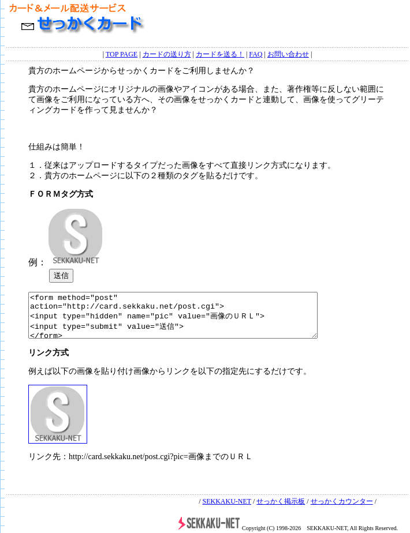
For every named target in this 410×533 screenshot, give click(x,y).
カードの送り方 (167, 53)
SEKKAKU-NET (226, 501)
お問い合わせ (288, 53)
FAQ (255, 53)
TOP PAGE (121, 53)
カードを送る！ (220, 53)
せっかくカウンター (342, 501)
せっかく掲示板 (280, 501)
